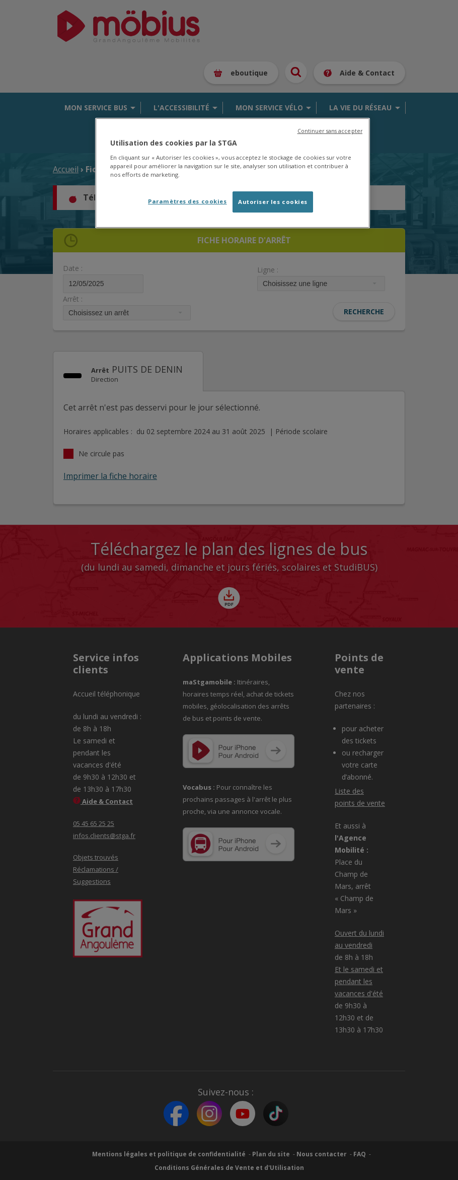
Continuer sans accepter (329, 130)
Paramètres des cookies (187, 201)
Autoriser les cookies (273, 201)
